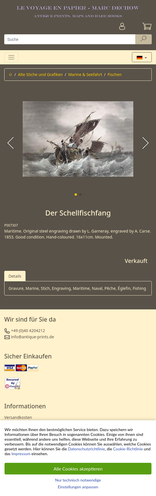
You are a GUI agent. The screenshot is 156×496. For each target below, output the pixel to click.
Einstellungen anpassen (78, 486)
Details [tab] (15, 276)
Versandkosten (18, 417)
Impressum (20, 453)
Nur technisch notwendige (78, 480)
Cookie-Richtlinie (128, 448)
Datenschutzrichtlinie (86, 448)
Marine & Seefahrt (85, 74)
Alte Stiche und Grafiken (40, 74)
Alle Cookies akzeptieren (78, 468)
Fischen (114, 74)
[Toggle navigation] (11, 57)
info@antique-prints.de (32, 336)
